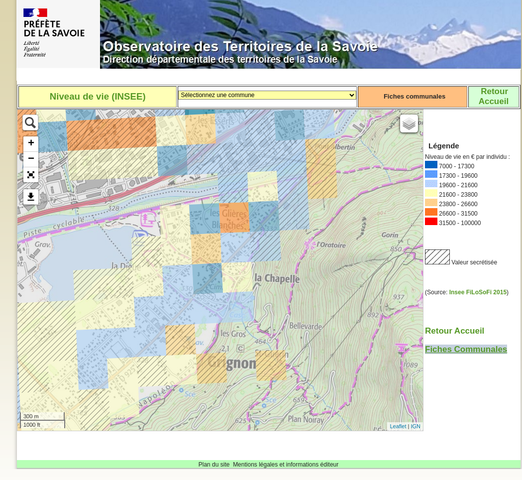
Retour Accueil (454, 331)
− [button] (31, 159)
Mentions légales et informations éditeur (285, 464)
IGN (415, 426)
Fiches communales (414, 96)
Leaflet (398, 426)
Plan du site (214, 464)
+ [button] (31, 143)
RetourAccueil (494, 96)
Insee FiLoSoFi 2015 (478, 292)
